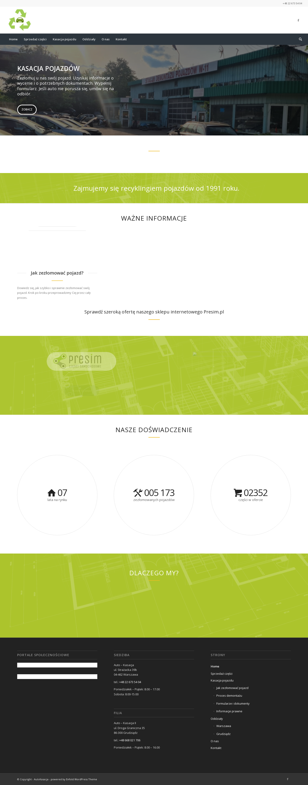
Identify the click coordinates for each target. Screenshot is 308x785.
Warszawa (223, 726)
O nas (215, 741)
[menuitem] (13, 39)
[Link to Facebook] (298, 20)
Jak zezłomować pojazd (232, 688)
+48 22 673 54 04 (130, 682)
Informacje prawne (229, 711)
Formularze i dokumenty (233, 703)
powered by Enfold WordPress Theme (74, 779)
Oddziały (217, 719)
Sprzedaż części (221, 674)
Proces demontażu (229, 695)
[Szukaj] (299, 39)
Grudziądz (223, 734)
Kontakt (216, 748)
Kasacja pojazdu (222, 680)
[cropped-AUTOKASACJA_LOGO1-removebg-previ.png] (19, 20)
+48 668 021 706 (129, 740)
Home (215, 666)
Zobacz (26, 108)
